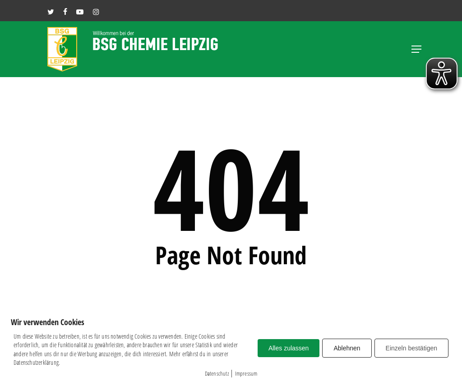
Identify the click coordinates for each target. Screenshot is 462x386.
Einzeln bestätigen (411, 348)
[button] (416, 49)
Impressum (246, 373)
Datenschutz (217, 373)
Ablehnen (346, 348)
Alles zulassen (288, 348)
